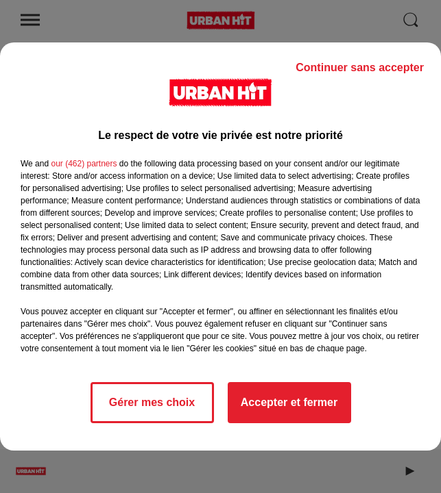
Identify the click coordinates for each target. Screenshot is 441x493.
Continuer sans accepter (360, 67)
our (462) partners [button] (84, 163)
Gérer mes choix (152, 402)
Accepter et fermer (289, 402)
